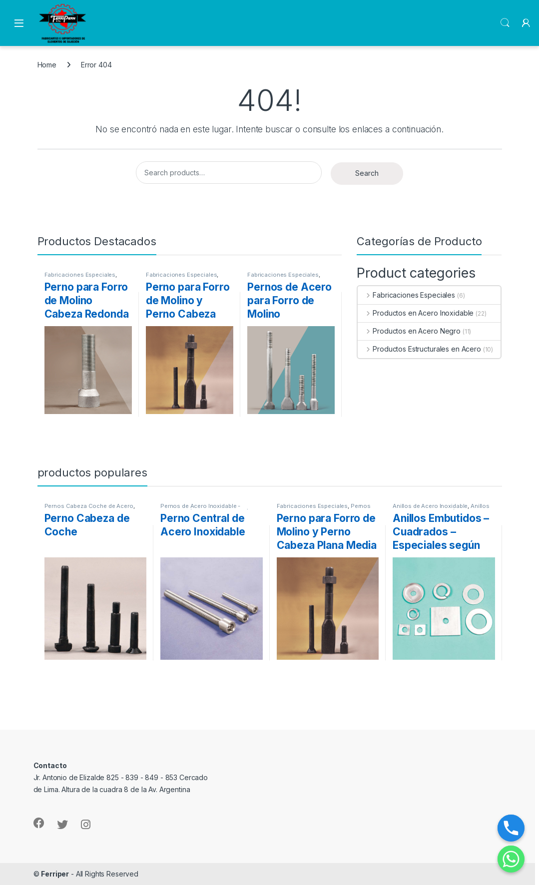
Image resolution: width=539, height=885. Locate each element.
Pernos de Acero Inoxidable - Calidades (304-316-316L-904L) (204, 508)
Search (505, 22)
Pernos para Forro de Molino (324, 508)
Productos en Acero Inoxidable (416, 313)
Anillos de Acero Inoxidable (430, 505)
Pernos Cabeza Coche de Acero (88, 505)
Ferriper (55, 874)
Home (46, 64)
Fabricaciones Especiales (80, 274)
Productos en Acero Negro (409, 331)
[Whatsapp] (511, 859)
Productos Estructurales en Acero (419, 349)
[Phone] (511, 828)
